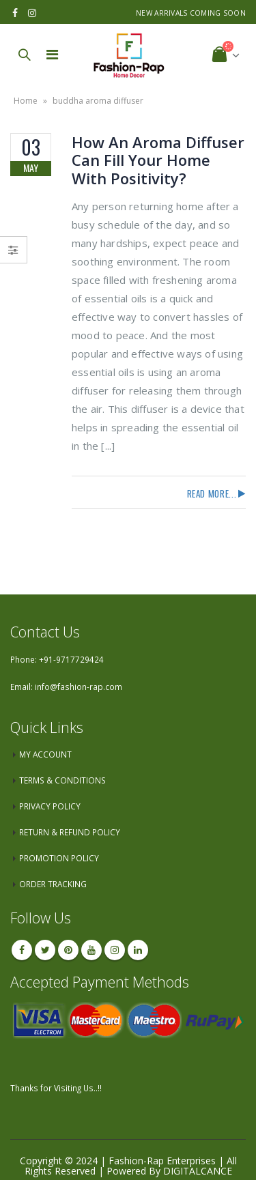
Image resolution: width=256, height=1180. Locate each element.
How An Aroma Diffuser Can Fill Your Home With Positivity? (158, 160)
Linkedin (138, 950)
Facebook (22, 950)
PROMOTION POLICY (59, 857)
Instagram (114, 950)
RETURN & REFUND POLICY (69, 831)
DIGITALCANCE (197, 1170)
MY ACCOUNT (45, 754)
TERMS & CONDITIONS (62, 780)
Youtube (91, 950)
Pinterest (68, 950)
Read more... (212, 493)
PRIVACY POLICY (50, 806)
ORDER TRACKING (53, 883)
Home (26, 100)
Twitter (45, 950)
